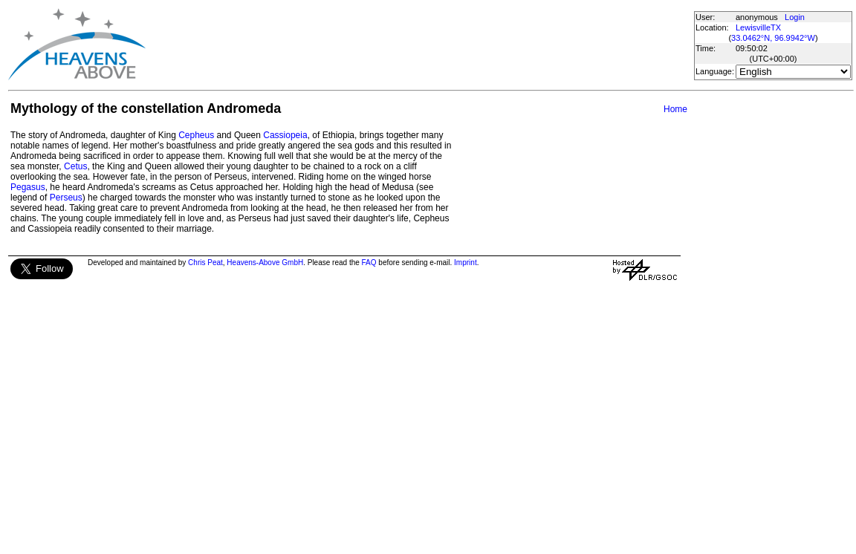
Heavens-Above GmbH (265, 262)
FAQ (369, 262)
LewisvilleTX (758, 27)
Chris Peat (205, 262)
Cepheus (196, 135)
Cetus (75, 166)
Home (675, 109)
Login (795, 17)
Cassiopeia (285, 135)
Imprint (465, 262)
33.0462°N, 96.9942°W (773, 37)
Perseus (66, 197)
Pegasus (27, 187)
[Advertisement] (419, 44)
